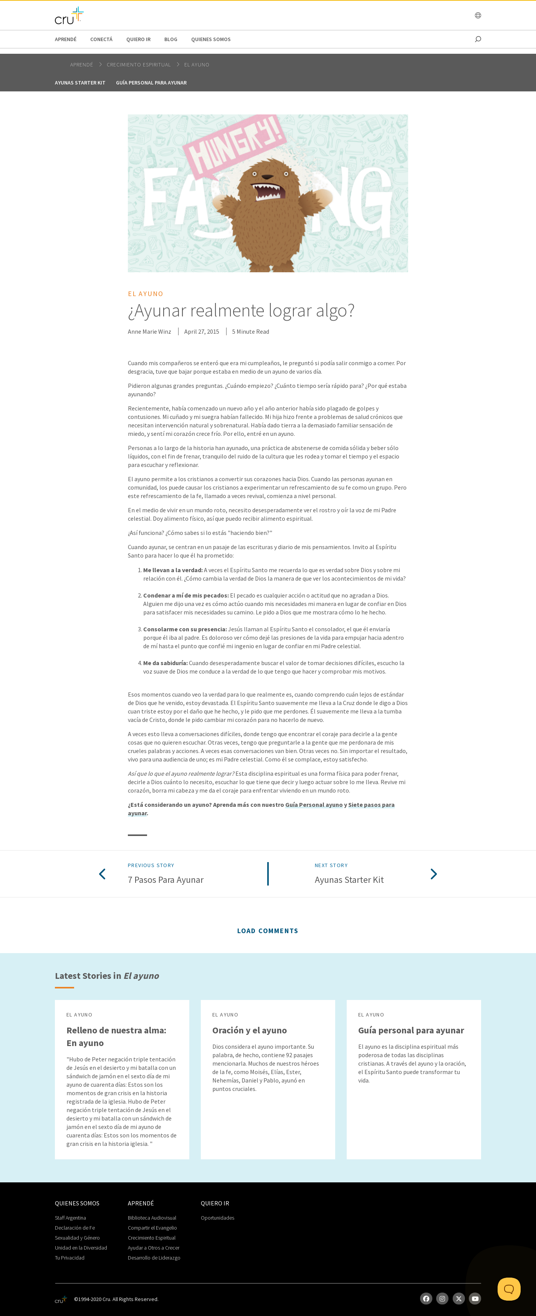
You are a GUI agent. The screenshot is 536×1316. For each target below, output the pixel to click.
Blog (170, 39)
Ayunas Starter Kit (80, 82)
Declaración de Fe (75, 1227)
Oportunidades (217, 1217)
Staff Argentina (70, 1217)
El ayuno (197, 64)
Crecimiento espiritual (139, 64)
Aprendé (65, 39)
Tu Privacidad (69, 1257)
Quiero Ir (138, 39)
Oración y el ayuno (249, 1030)
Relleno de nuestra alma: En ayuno (116, 1036)
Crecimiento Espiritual (151, 1237)
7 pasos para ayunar (165, 880)
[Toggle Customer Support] (509, 1289)
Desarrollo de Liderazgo (154, 1257)
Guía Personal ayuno (314, 804)
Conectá (101, 39)
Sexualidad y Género (77, 1237)
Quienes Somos (211, 39)
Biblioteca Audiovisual (152, 1217)
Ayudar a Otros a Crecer (153, 1247)
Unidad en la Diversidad (81, 1247)
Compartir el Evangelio (152, 1227)
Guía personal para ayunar (151, 82)
